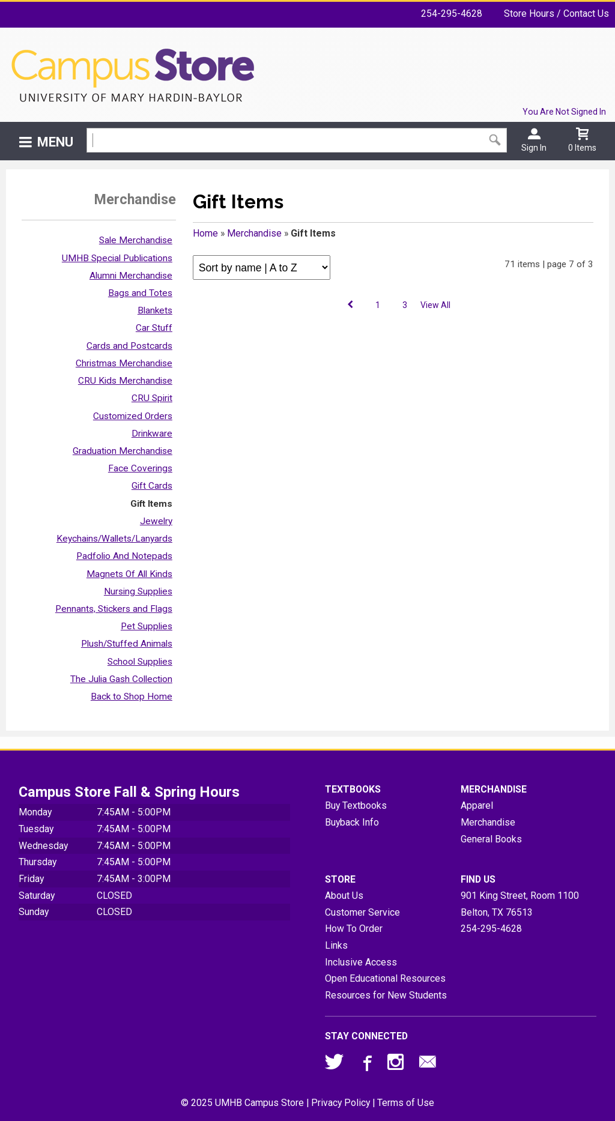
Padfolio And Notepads (124, 556)
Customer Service (362, 912)
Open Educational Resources (385, 978)
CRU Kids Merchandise (125, 380)
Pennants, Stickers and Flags (113, 608)
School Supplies (140, 661)
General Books (491, 839)
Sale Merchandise (135, 240)
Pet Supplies (146, 626)
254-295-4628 (451, 13)
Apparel (477, 805)
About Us (344, 895)
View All (435, 305)
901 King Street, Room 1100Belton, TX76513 (520, 904)
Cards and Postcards (129, 345)
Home (205, 233)
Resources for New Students (386, 995)
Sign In (534, 148)
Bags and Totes (140, 293)
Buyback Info (352, 822)
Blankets (155, 310)
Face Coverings (140, 468)
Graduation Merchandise (122, 451)
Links (336, 945)
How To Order (354, 928)
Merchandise (254, 233)
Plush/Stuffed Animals (126, 643)
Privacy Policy (340, 1102)
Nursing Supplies (138, 591)
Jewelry (156, 521)
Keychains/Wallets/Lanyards (114, 538)
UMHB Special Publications (117, 258)
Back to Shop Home (131, 696)
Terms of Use (405, 1102)
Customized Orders (132, 416)
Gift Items (151, 503)
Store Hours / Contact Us (556, 13)
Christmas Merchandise (124, 363)
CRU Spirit (152, 398)
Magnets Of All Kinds (129, 574)
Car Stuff (154, 327)
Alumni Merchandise (130, 275)
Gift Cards (152, 485)
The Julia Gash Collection (121, 679)
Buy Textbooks (356, 805)
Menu (55, 142)
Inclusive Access (361, 962)
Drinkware (152, 433)
